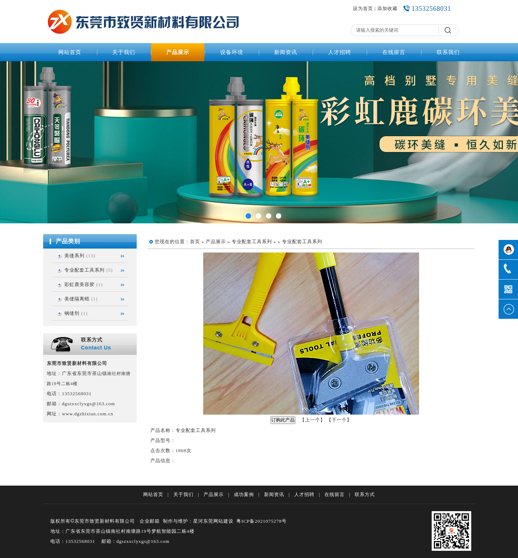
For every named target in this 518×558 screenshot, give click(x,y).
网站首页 (69, 52)
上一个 (312, 420)
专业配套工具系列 (84, 270)
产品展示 (177, 52)
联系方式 (365, 494)
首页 (195, 241)
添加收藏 (387, 8)
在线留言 (393, 52)
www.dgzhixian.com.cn (87, 413)
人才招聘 (339, 52)
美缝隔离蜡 (77, 299)
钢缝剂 (71, 313)
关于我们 (123, 52)
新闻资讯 (285, 52)
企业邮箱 (150, 521)
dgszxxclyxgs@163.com (88, 403)
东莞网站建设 (218, 521)
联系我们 (448, 52)
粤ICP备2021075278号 (261, 521)
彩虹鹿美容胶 (79, 284)
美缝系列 (74, 255)
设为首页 (363, 8)
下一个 (339, 420)
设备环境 (231, 52)
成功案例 (244, 494)
